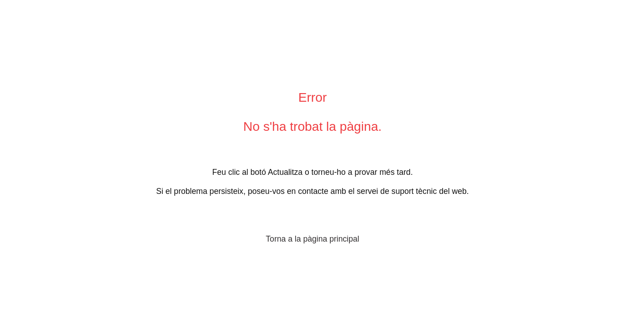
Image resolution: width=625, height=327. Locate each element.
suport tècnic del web (429, 191)
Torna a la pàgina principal (312, 238)
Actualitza (285, 172)
